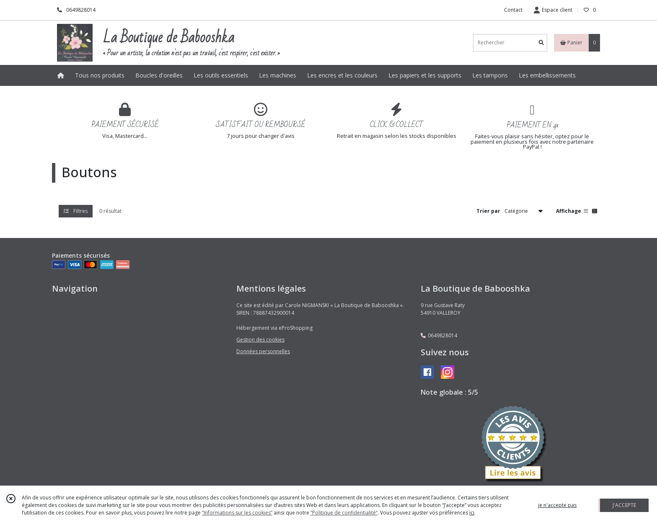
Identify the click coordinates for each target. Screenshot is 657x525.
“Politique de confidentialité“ (344, 512)
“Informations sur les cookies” (237, 512)
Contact (513, 9)
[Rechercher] (541, 42)
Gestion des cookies (260, 339)
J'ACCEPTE (624, 505)
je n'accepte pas (557, 505)
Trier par (488, 211)
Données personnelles (263, 351)
